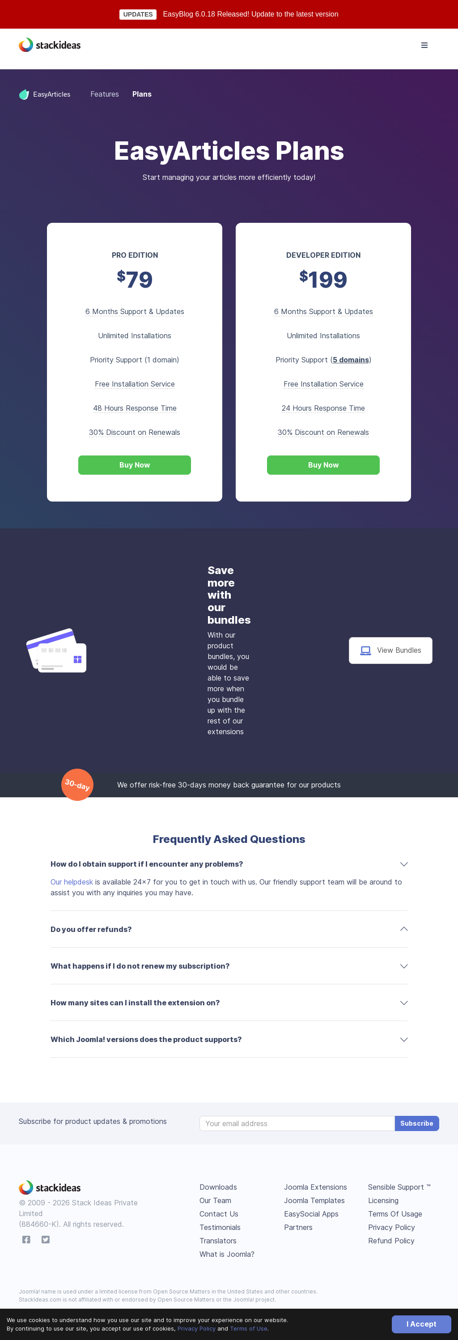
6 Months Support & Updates (134, 311)
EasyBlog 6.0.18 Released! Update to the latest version (250, 14)
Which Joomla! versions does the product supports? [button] (146, 1039)
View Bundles (390, 650)
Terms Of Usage (395, 1213)
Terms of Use (248, 1328)
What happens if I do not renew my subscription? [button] (140, 965)
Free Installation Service (135, 383)
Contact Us (218, 1213)
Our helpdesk (72, 881)
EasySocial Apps (311, 1213)
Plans (142, 93)
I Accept (422, 1323)
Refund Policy (391, 1240)
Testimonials (220, 1227)
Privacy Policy (197, 1328)
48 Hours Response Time (135, 408)
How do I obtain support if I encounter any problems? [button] (147, 863)
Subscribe (416, 1123)
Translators (218, 1240)
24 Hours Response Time (323, 408)
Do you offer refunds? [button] (91, 929)
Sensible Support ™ (399, 1187)
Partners (298, 1227)
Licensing (383, 1200)
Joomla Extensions (315, 1187)
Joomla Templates (314, 1200)
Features (104, 93)
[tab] (229, 864)
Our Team (215, 1200)
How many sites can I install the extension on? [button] (135, 1002)
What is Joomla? (226, 1254)
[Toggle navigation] (424, 45)
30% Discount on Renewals (134, 432)
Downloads (218, 1187)
